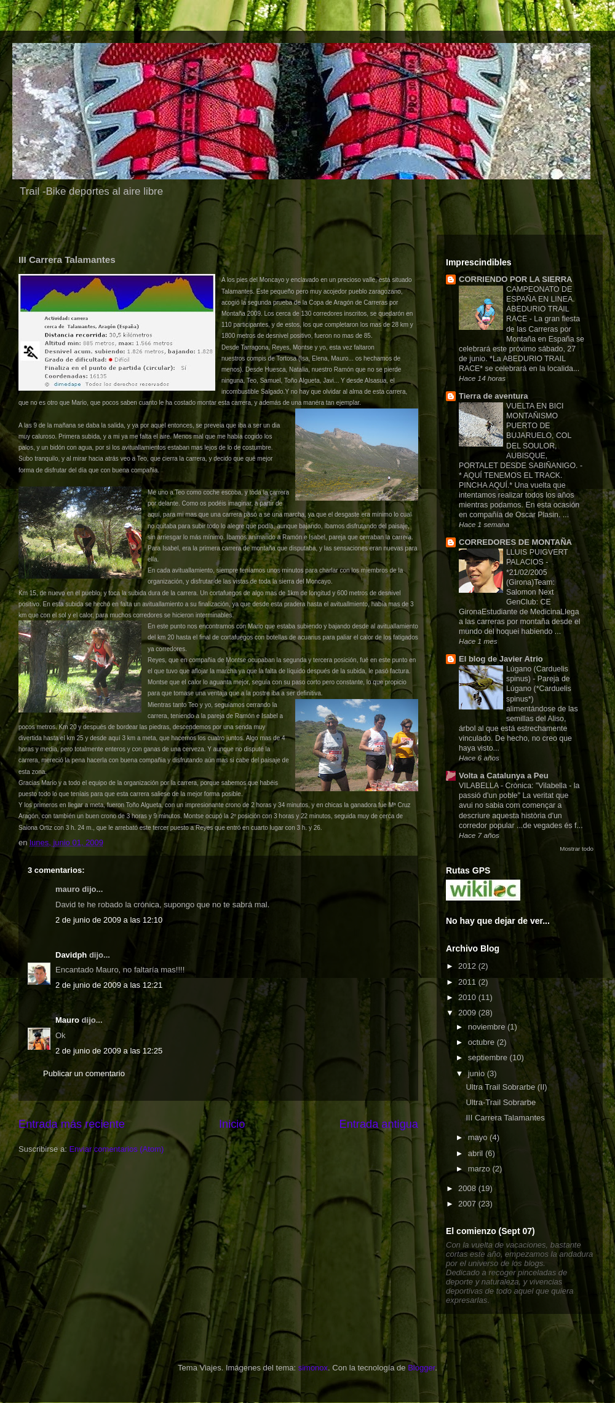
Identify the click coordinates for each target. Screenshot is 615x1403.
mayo (479, 1137)
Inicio (232, 1124)
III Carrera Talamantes (505, 1117)
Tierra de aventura (493, 396)
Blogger (421, 1367)
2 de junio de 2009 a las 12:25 (108, 1050)
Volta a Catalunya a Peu (504, 775)
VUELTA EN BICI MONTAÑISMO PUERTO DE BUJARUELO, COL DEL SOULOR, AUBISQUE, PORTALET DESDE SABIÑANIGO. (519, 435)
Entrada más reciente (71, 1124)
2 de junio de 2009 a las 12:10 (108, 919)
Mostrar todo (576, 848)
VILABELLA (480, 785)
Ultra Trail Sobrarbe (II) (506, 1087)
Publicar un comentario (84, 1073)
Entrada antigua (378, 1124)
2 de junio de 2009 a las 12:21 (108, 985)
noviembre (487, 1026)
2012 (468, 966)
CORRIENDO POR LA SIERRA (515, 279)
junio (477, 1073)
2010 (468, 997)
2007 (468, 1203)
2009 (468, 1012)
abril (476, 1153)
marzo (480, 1168)
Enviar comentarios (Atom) (116, 1149)
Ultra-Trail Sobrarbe (501, 1102)
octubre (482, 1042)
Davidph (71, 954)
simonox (313, 1367)
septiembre (489, 1057)
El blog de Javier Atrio (501, 658)
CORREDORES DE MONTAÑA (515, 542)
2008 (468, 1188)
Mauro (67, 1020)
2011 (468, 982)
